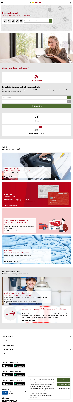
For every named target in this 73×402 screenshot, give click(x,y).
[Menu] (2, 2)
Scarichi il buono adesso (12, 231)
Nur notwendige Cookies (65, 384)
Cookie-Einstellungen (64, 388)
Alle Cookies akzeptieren (64, 380)
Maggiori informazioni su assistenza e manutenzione (21, 302)
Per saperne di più (28, 320)
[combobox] (36, 97)
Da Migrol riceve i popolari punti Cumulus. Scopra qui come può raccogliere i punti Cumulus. (26, 393)
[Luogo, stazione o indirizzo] (36, 21)
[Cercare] (50, 21)
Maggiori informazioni (11, 177)
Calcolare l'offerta (36, 106)
